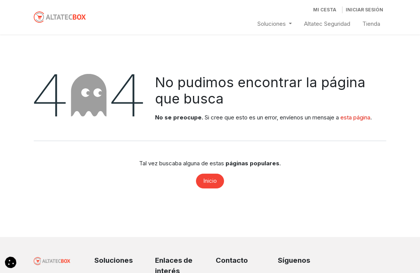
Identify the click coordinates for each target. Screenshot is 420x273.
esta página (355, 117)
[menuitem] (274, 24)
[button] (10, 261)
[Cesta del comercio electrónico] (325, 10)
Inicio (210, 180)
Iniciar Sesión (364, 10)
